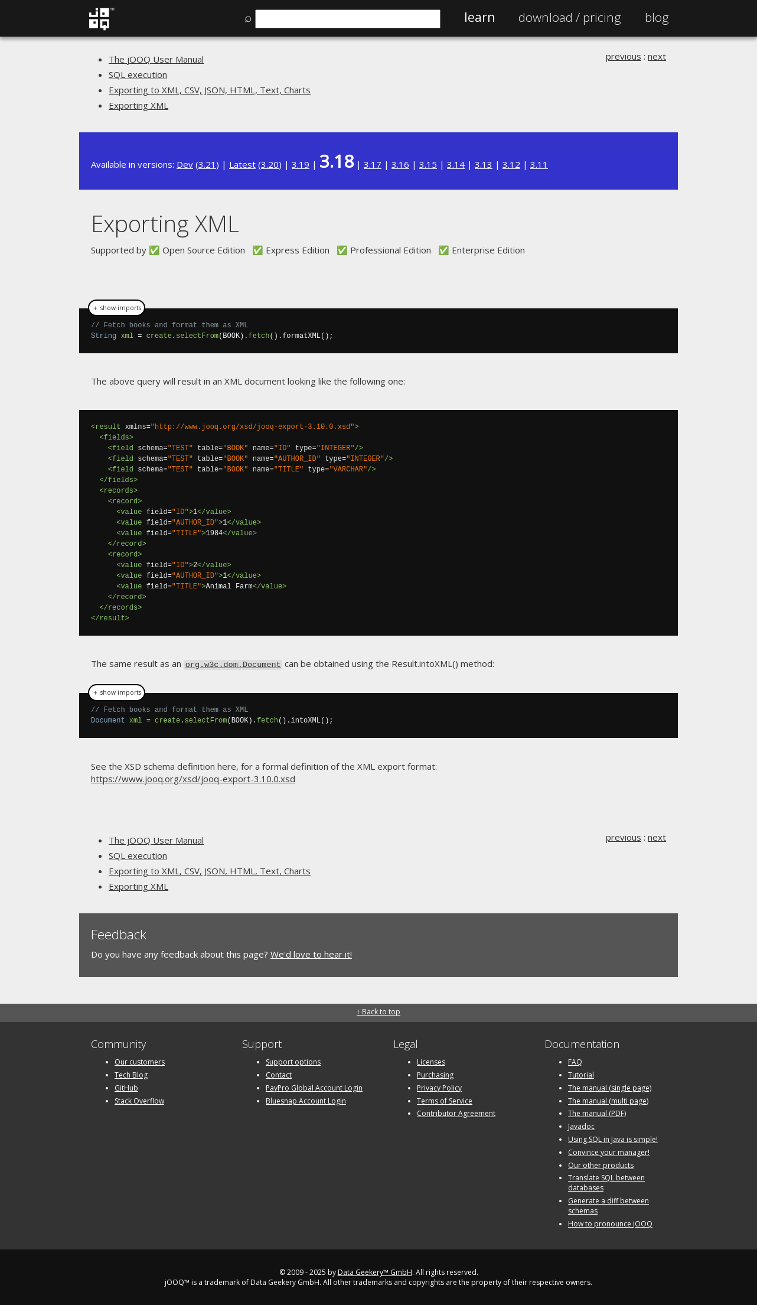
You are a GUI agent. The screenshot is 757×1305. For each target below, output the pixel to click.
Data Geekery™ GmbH (375, 1271)
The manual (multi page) (608, 1100)
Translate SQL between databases (606, 1181)
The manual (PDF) (597, 1112)
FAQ (575, 1061)
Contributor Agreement (456, 1112)
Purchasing (435, 1074)
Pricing (569, 17)
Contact (279, 1074)
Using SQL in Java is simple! (613, 1138)
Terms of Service (444, 1100)
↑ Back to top (378, 1010)
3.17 (372, 164)
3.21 (207, 164)
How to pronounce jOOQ (610, 1223)
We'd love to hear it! (311, 953)
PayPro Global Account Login (314, 1087)
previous (623, 56)
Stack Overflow (139, 1100)
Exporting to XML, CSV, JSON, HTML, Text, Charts (210, 90)
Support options (293, 1061)
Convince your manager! (609, 1151)
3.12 (511, 164)
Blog (657, 17)
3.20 (270, 164)
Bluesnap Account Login (306, 1100)
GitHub (126, 1087)
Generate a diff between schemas (608, 1205)
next (657, 56)
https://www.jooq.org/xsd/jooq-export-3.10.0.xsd (193, 777)
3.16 (400, 164)
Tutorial (581, 1074)
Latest (242, 164)
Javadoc (581, 1125)
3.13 (483, 164)
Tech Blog (131, 1074)
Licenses (431, 1061)
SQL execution (138, 74)
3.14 (456, 164)
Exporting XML (138, 105)
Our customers (140, 1061)
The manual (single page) (609, 1087)
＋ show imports (116, 308)
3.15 (428, 164)
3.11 (539, 164)
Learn (479, 17)
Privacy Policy (439, 1087)
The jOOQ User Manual (156, 59)
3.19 (300, 164)
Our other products (601, 1164)
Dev (185, 164)
